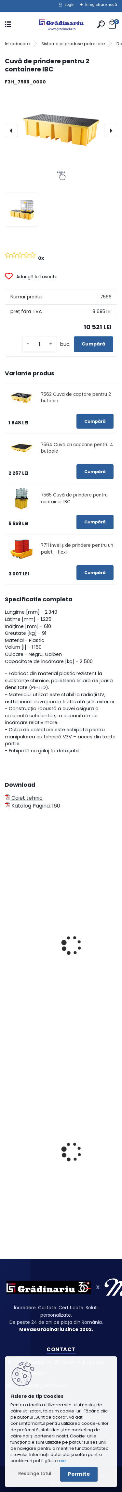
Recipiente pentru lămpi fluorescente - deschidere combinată (58, 1165)
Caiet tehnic (24, 798)
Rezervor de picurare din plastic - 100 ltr (59, 960)
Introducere (17, 44)
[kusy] (39, 344)
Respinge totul (34, 1474)
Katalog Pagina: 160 (32, 805)
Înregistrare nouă (101, 4)
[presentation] (11, 130)
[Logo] (61, 24)
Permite (79, 1474)
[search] (101, 24)
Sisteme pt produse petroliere (73, 44)
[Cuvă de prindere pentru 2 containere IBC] (61, 130)
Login (70, 4)
